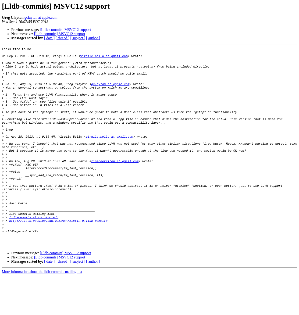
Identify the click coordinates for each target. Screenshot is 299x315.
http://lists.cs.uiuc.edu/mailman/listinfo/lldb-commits (58, 256)
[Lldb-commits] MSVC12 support (65, 30)
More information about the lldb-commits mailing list (42, 311)
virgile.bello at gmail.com (104, 58)
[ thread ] (62, 38)
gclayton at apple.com (41, 17)
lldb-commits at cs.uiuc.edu (33, 251)
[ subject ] (77, 38)
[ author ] (93, 38)
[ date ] (49, 38)
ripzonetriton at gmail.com (115, 184)
